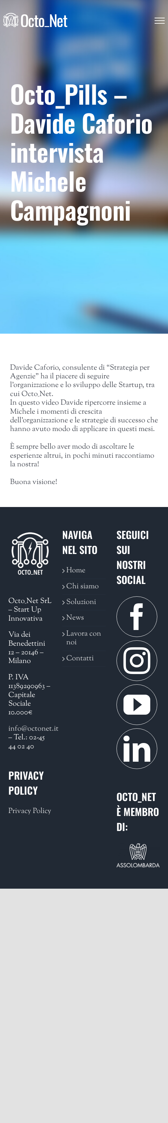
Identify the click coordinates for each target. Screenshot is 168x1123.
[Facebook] (136, 616)
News (75, 618)
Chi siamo (82, 586)
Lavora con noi (83, 638)
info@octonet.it (33, 729)
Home (75, 570)
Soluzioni (81, 602)
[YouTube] (136, 704)
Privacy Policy (29, 811)
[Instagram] (136, 660)
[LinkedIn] (136, 748)
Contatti (80, 658)
